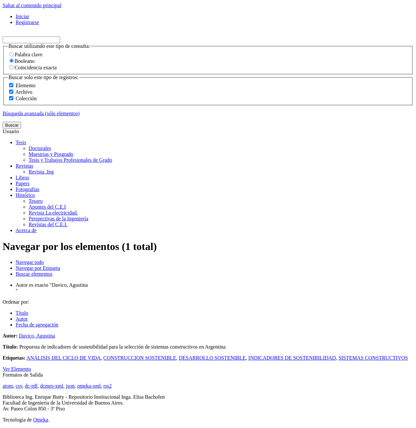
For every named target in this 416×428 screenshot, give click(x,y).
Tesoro (36, 201)
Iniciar (22, 16)
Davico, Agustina (37, 335)
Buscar (12, 125)
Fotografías (27, 189)
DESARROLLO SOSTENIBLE (212, 358)
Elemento (25, 85)
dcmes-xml (51, 386)
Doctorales (40, 148)
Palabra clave (26, 54)
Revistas (24, 166)
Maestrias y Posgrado (51, 154)
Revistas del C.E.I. (48, 224)
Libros (22, 177)
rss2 (107, 386)
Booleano (21, 61)
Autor (22, 319)
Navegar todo (30, 262)
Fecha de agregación (37, 324)
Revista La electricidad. (53, 212)
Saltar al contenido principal (32, 5)
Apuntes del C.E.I (47, 207)
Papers (23, 183)
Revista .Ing (41, 171)
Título (22, 313)
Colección (26, 98)
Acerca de (26, 230)
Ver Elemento (17, 369)
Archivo (23, 92)
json (70, 386)
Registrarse (27, 22)
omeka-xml (89, 386)
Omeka (40, 419)
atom (8, 386)
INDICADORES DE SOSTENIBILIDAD (292, 358)
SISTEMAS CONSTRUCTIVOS (373, 358)
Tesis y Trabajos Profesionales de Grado (70, 160)
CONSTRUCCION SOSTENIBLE (139, 358)
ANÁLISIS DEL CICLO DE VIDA (63, 358)
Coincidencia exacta (33, 67)
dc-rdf (31, 386)
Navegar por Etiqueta (38, 268)
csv (19, 386)
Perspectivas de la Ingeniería (58, 218)
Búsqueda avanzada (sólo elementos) (41, 113)
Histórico (25, 195)
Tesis (21, 142)
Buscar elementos (34, 274)
